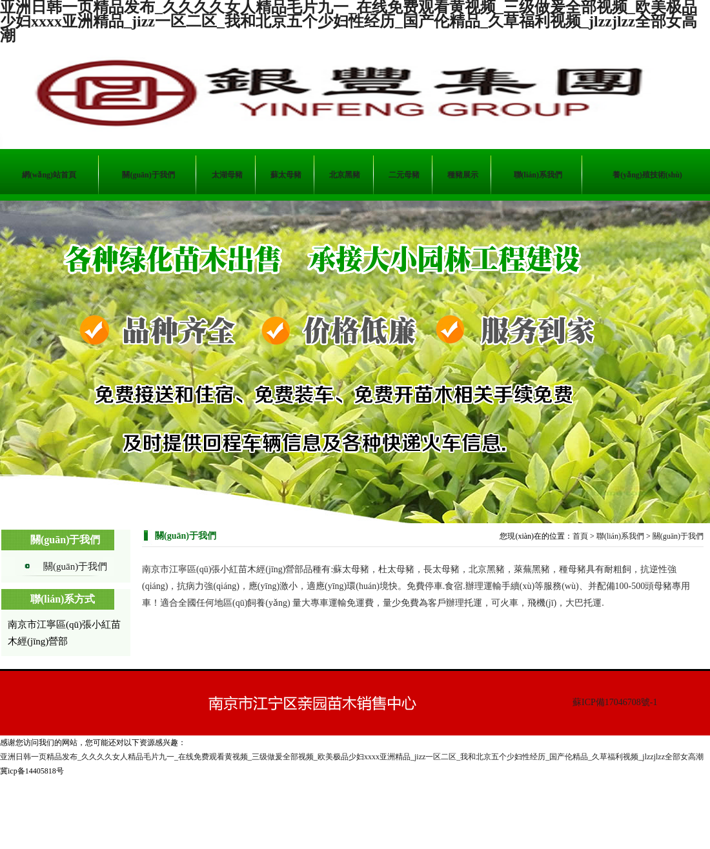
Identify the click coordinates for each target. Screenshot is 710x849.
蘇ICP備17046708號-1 (615, 702)
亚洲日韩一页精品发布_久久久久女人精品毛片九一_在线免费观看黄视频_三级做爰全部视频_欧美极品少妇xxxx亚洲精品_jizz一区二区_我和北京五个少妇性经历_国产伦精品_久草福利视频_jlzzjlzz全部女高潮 (352, 756)
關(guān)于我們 (75, 566)
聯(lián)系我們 (620, 536)
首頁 (580, 536)
